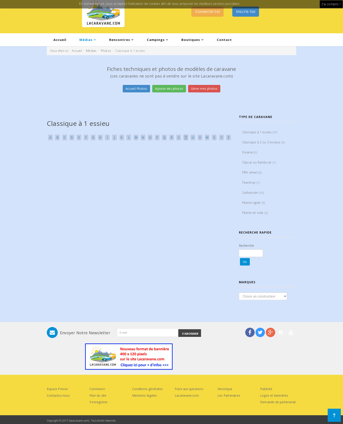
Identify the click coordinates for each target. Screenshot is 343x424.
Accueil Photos (136, 88)
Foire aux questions (189, 389)
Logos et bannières (274, 395)
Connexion (97, 389)
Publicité (266, 389)
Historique (224, 389)
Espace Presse (57, 389)
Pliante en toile (255, 213)
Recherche (246, 245)
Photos (106, 51)
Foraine (249, 152)
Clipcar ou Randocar (259, 162)
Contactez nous (58, 395)
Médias (86, 39)
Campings (156, 39)
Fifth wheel (252, 172)
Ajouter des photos (169, 88)
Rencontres (119, 39)
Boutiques (190, 39)
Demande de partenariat (278, 402)
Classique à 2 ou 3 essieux (263, 142)
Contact (224, 39)
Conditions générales (147, 389)
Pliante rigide (253, 203)
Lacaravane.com (187, 395)
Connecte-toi (207, 11)
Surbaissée (253, 192)
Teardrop (251, 182)
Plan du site (97, 395)
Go (245, 262)
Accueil (59, 39)
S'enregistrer (98, 402)
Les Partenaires (228, 395)
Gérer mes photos (204, 88)
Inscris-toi (245, 11)
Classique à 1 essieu (260, 132)
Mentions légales (144, 395)
